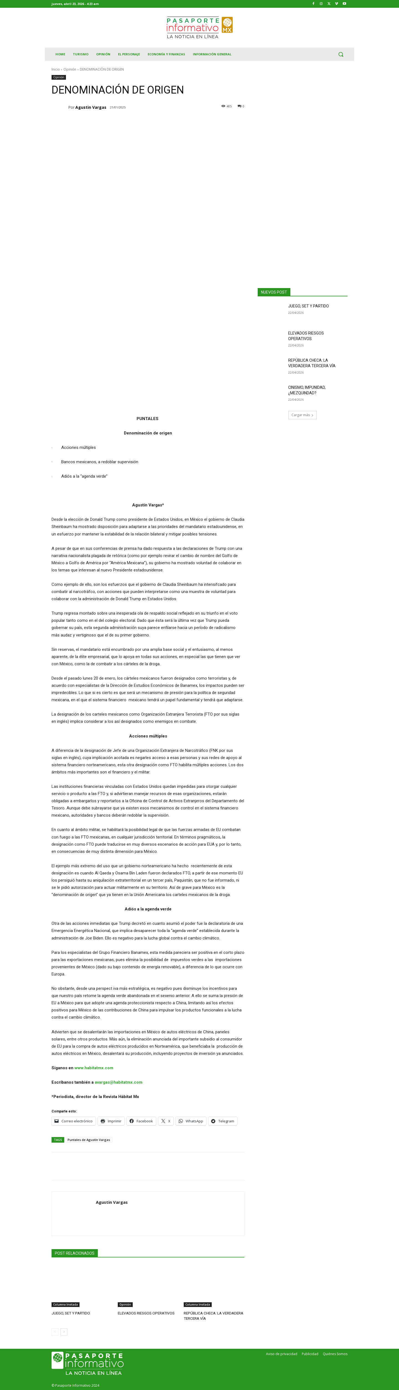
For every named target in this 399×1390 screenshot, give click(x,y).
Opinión (69, 69)
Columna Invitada (65, 1304)
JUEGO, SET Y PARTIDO (70, 1313)
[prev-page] (55, 1331)
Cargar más (302, 415)
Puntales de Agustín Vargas (89, 1140)
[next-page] (63, 1331)
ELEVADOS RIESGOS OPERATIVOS (145, 1313)
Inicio (56, 69)
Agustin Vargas (90, 107)
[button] (340, 54)
